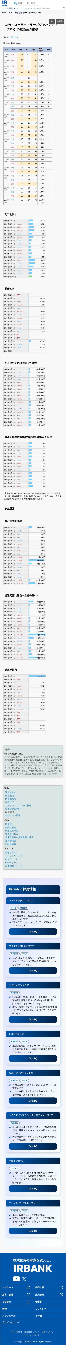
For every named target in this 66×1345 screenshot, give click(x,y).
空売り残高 (10, 827)
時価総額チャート (14, 866)
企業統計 (16, 1302)
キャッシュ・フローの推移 (18, 805)
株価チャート (11, 853)
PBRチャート (11, 862)
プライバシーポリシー (31, 1335)
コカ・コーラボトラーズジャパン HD (28, 8)
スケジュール (8, 1316)
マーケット (16, 1287)
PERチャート (11, 859)
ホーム (4, 8)
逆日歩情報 (10, 841)
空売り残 (49, 1287)
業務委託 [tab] (23, 908)
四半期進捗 (10, 799)
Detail (33, 931)
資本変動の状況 (12, 809)
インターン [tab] (15, 1168)
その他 (38, 1316)
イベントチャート (14, 856)
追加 (60, 21)
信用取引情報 (11, 831)
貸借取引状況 (11, 834)
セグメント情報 (12, 815)
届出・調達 (16, 1294)
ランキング (40, 1309)
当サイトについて (11, 1322)
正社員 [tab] (13, 908)
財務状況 (9, 802)
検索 (4, 1309)
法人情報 (49, 1294)
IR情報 (8, 824)
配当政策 (14, 37)
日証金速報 (10, 844)
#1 (47, 110)
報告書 (38, 1302)
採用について (47, 1332)
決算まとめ (10, 792)
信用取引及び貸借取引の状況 (19, 837)
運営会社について (32, 1332)
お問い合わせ (16, 1332)
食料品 (11, 8)
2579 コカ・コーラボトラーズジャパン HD (21, 13)
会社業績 (9, 795)
